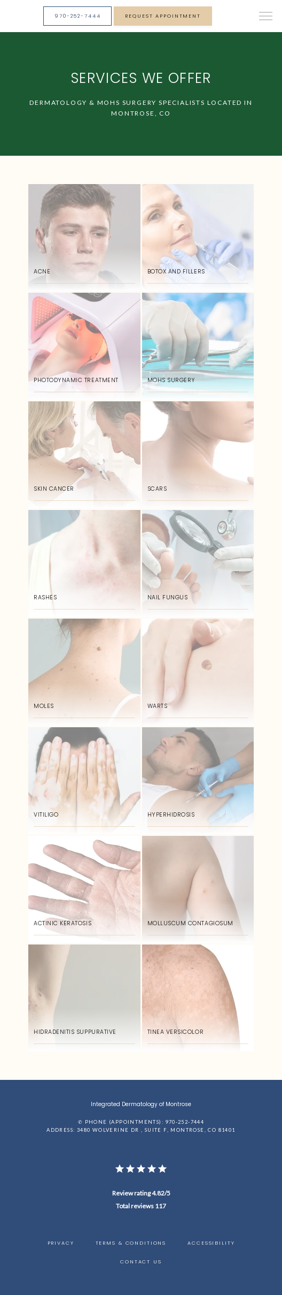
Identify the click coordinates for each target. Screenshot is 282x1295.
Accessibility (210, 1242)
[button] (266, 17)
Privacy (61, 1242)
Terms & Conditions (131, 1242)
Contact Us (141, 1261)
